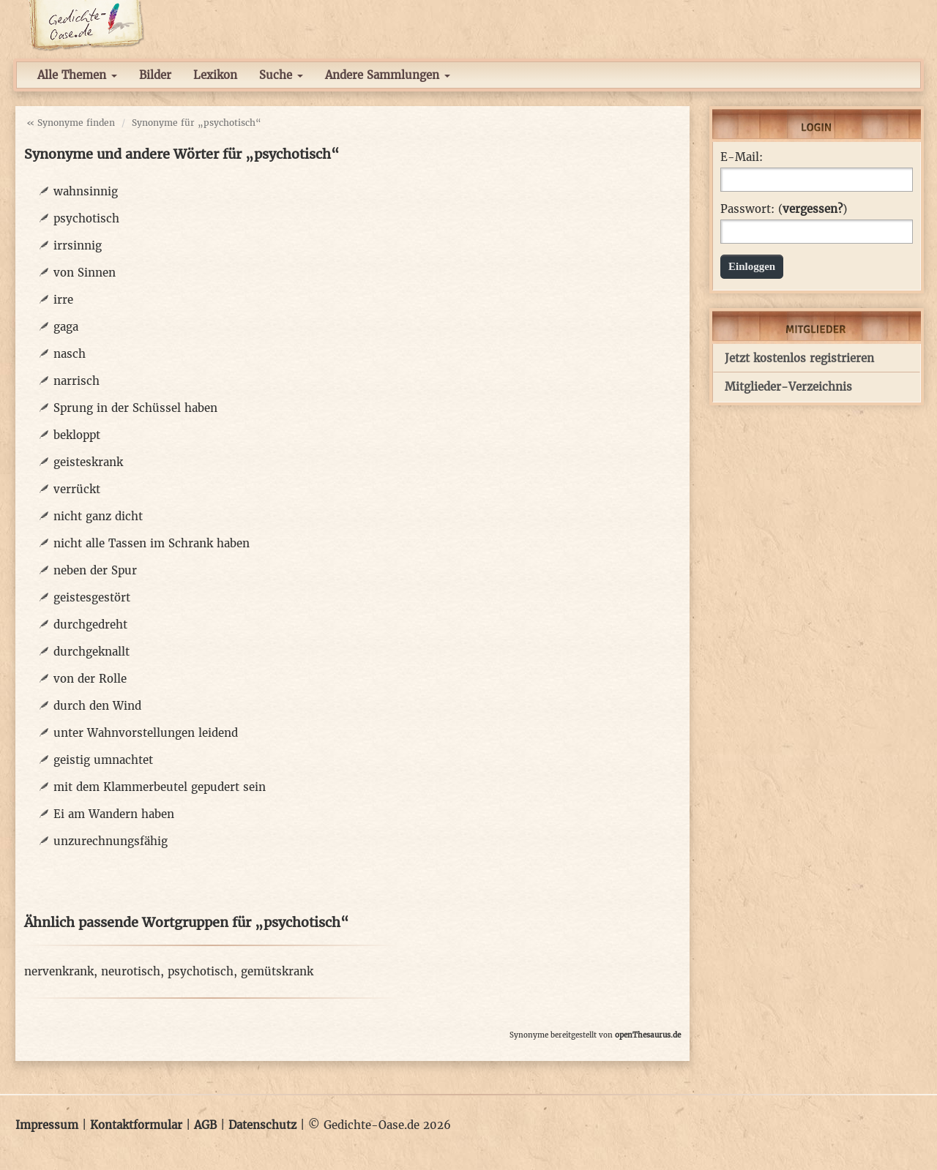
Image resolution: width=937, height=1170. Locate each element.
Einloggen (751, 266)
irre (63, 300)
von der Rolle (90, 679)
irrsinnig (77, 245)
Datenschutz (262, 1125)
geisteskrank (88, 462)
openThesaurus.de (648, 1035)
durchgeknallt (91, 652)
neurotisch (130, 971)
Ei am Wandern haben (113, 814)
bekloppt (76, 435)
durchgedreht (90, 624)
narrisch (76, 381)
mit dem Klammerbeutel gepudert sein (159, 787)
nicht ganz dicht (98, 516)
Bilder (155, 75)
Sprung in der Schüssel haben (135, 408)
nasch (69, 354)
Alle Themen (77, 75)
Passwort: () (783, 209)
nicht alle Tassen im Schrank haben (151, 543)
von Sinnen (84, 273)
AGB (205, 1125)
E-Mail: (741, 157)
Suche (281, 75)
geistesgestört (91, 597)
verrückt (76, 489)
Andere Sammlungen (387, 75)
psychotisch (86, 218)
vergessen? (813, 209)
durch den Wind (97, 706)
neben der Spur (95, 570)
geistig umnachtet (103, 760)
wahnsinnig (85, 191)
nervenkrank (59, 971)
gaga (65, 327)
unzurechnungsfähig (110, 841)
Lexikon (215, 75)
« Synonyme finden (70, 122)
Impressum (46, 1125)
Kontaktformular (136, 1125)
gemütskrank (277, 971)
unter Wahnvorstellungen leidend (145, 733)
